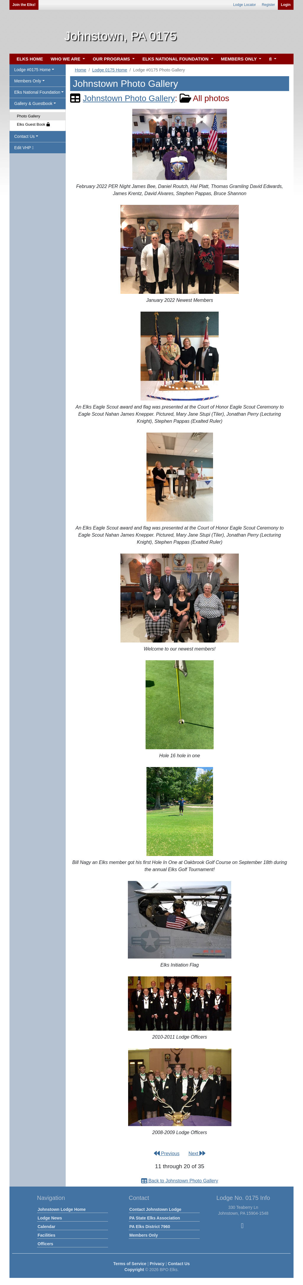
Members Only (143, 1235)
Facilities (46, 1235)
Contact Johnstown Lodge (155, 1209)
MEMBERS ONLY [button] (239, 58)
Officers (45, 1243)
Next (196, 1153)
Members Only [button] (27, 81)
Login (286, 5)
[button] (272, 59)
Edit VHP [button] (24, 147)
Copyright (134, 1269)
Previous (167, 1153)
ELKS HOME (30, 58)
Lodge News (50, 1218)
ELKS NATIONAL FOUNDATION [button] (176, 58)
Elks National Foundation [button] (37, 92)
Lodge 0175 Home (109, 70)
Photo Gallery (28, 116)
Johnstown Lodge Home (62, 1209)
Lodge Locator (244, 5)
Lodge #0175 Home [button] (32, 69)
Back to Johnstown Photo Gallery (179, 1180)
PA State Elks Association (154, 1218)
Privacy (157, 1263)
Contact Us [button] (24, 136)
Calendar (46, 1226)
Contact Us (179, 1263)
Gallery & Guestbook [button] (33, 103)
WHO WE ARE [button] (66, 58)
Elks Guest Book (33, 124)
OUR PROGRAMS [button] (112, 58)
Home (80, 70)
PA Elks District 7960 (149, 1226)
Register (268, 5)
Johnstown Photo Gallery (129, 98)
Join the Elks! (24, 5)
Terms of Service (129, 1263)
